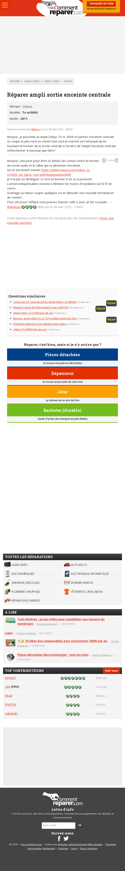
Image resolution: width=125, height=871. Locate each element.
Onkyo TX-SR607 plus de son (30, 330)
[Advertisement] (62, 45)
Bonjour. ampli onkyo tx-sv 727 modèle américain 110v (45, 319)
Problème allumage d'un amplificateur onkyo (39, 324)
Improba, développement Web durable (80, 845)
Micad (8, 695)
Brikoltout (14, 207)
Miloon (35, 129)
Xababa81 (11, 713)
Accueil (62, 8)
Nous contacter (88, 849)
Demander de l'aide (101, 4)
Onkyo (27, 106)
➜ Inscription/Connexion (101, 9)
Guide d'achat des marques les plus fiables (62, 419)
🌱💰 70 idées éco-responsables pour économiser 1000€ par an (62, 641)
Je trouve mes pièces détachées (62, 363)
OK (79, 825)
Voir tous (111, 671)
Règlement (49, 849)
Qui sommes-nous (31, 845)
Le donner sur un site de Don (62, 400)
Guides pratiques (26, 633)
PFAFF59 (10, 704)
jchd (7, 687)
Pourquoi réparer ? (47, 623)
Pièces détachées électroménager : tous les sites (52, 655)
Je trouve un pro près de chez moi (62, 382)
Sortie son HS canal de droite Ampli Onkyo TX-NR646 (44, 302)
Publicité (63, 849)
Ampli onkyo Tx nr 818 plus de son (33, 313)
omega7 (10, 678)
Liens (9, 633)
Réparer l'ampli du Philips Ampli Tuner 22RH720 (40, 308)
